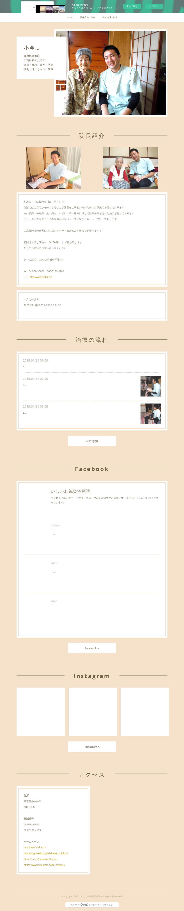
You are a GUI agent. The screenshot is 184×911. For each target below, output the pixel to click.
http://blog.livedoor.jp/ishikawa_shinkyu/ (46, 853)
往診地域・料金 (110, 17)
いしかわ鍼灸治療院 (70, 491)
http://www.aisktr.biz (41, 277)
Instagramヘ (92, 746)
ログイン (153, 6)
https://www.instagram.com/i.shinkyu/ (44, 865)
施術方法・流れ (87, 17)
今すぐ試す (132, 6)
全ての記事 (92, 441)
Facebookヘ (92, 648)
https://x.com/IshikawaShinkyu (41, 859)
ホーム (69, 17)
